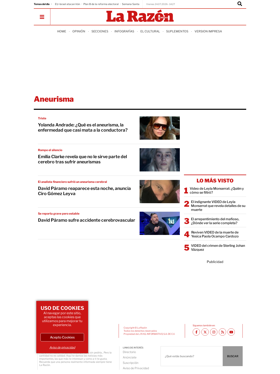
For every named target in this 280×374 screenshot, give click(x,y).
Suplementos (177, 31)
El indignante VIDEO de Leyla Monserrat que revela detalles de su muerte (218, 206)
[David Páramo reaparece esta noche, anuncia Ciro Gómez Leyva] (160, 191)
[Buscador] (239, 4)
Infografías (124, 31)
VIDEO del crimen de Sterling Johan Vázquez (218, 248)
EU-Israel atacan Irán (67, 4)
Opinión (78, 31)
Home (61, 31)
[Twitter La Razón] (205, 332)
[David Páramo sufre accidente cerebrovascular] (160, 223)
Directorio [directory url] (129, 352)
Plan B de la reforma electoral (101, 4)
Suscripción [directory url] (130, 362)
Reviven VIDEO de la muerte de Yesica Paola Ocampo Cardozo (215, 234)
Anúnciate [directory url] (129, 357)
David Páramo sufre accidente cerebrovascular (86, 220)
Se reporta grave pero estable (58, 213)
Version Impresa (208, 31)
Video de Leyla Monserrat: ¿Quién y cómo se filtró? (217, 190)
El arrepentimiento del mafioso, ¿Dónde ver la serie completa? (215, 221)
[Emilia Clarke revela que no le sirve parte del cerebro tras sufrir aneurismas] (160, 159)
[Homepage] (140, 16)
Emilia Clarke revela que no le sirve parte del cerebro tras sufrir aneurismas (82, 159)
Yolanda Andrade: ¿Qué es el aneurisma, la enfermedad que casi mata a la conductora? (83, 127)
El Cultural (150, 31)
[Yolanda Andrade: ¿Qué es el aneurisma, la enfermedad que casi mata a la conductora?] (160, 128)
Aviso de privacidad (62, 347)
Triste (42, 118)
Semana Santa (130, 4)
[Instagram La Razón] (213, 332)
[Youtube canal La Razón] (231, 332)
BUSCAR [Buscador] (232, 356)
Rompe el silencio (50, 150)
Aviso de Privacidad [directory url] (136, 368)
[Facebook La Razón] (196, 332)
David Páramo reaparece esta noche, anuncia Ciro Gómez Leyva (84, 191)
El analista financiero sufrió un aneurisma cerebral (72, 181)
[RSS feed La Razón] (222, 332)
